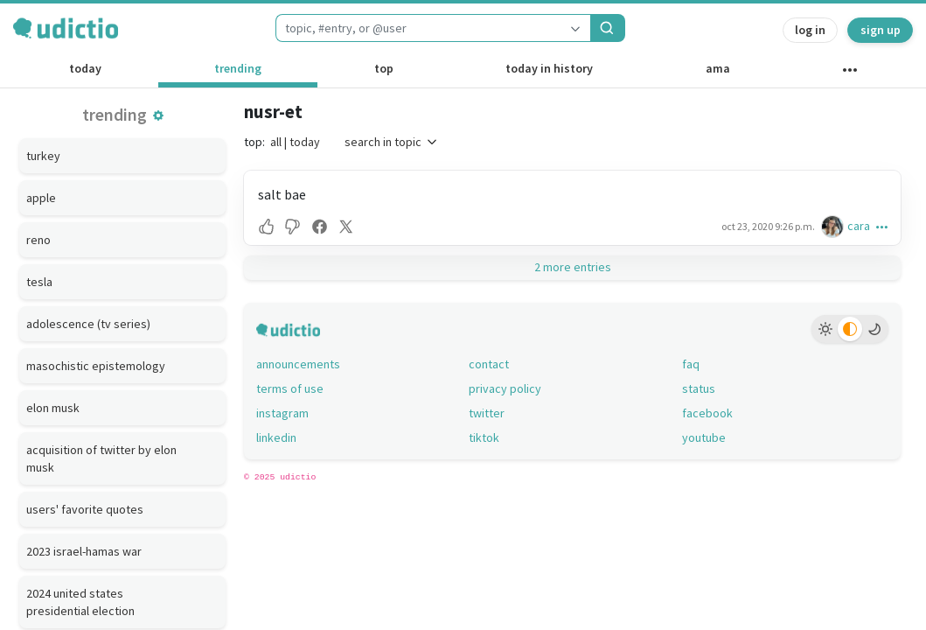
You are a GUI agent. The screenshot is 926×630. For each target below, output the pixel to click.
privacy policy (505, 388)
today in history (549, 68)
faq (691, 364)
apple (41, 198)
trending (237, 68)
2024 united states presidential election (80, 602)
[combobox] (417, 28)
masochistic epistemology (95, 366)
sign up (880, 30)
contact (489, 364)
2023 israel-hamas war (84, 551)
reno (38, 240)
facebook (707, 413)
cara (858, 226)
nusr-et (273, 111)
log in (810, 30)
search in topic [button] (392, 142)
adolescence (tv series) (88, 324)
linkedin (276, 437)
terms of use (290, 388)
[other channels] (849, 74)
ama (718, 68)
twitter (487, 413)
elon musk (53, 408)
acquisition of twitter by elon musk (101, 458)
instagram (282, 413)
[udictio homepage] (65, 28)
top (383, 68)
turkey (43, 156)
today (85, 68)
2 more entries (572, 267)
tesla (39, 282)
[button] (158, 115)
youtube (704, 437)
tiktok (484, 437)
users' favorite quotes (84, 509)
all (276, 142)
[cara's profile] (834, 226)
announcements (298, 364)
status (698, 388)
